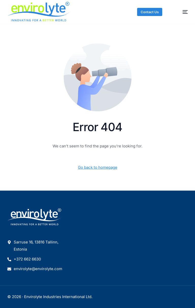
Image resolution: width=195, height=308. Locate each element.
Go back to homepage (97, 167)
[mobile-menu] (180, 12)
